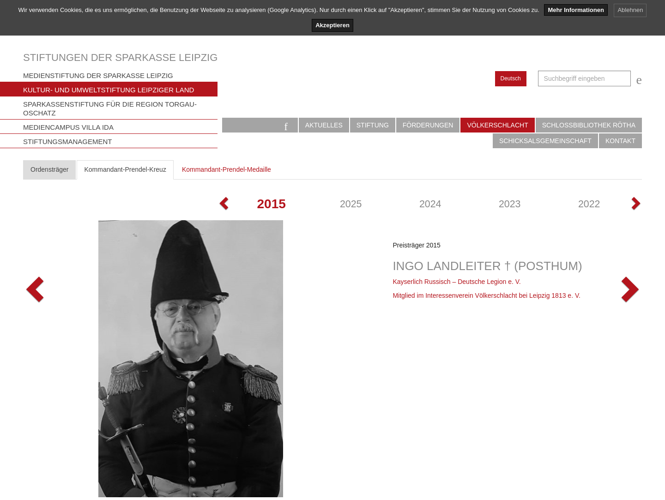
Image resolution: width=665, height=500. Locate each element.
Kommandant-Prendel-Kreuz (125, 169)
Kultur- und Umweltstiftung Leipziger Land (108, 90)
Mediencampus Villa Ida (68, 127)
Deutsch (511, 78)
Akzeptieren (332, 25)
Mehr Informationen (576, 9)
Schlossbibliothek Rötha (588, 125)
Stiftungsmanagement (67, 141)
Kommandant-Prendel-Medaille (226, 169)
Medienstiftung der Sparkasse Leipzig (98, 75)
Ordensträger (49, 169)
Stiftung (373, 125)
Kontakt (620, 141)
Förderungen (428, 125)
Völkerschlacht (497, 125)
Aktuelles (324, 125)
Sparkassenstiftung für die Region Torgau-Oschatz (110, 108)
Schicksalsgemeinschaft (545, 141)
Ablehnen (630, 9)
